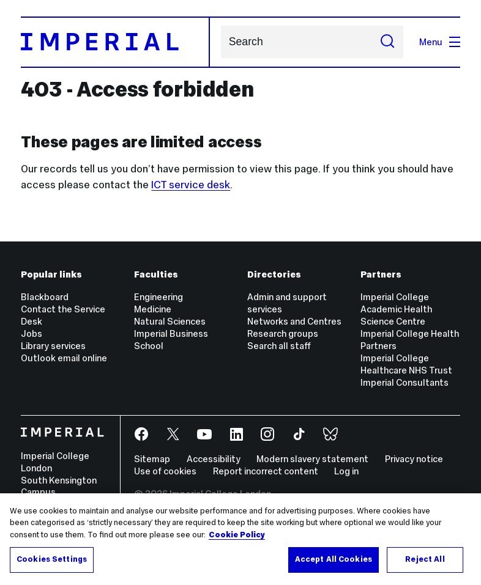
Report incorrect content (265, 471)
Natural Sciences (170, 321)
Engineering (158, 297)
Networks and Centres (294, 321)
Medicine (152, 309)
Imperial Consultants (404, 382)
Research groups (282, 333)
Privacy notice (414, 459)
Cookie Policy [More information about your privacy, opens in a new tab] (237, 535)
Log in (346, 471)
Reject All (424, 559)
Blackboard (45, 297)
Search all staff (279, 345)
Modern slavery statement (312, 459)
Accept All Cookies (333, 559)
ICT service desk (190, 184)
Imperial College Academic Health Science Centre (396, 309)
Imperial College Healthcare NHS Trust (406, 364)
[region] (240, 539)
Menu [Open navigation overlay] (439, 42)
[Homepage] (115, 42)
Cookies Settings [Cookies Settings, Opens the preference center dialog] (52, 559)
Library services (53, 345)
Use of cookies (165, 471)
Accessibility (213, 459)
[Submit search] (387, 42)
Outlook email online (64, 358)
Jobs (31, 333)
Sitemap (152, 459)
